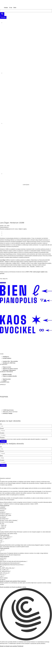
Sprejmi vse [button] (3, 581)
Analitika (2, 532)
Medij (1, 455)
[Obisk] (15, 7)
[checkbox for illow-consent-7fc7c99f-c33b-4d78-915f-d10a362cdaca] (26, 561)
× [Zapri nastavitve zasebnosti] (0, 480)
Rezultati (3, 17)
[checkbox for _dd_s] (3, 576)
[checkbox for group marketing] (0, 543)
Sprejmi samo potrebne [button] (11, 581)
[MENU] (1, 7)
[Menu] (1, 176)
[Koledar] (5, 7)
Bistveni (2, 502)
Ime (1, 424)
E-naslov (2, 433)
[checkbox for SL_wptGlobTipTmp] (10, 571)
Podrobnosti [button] (20, 646)
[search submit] (2, 14)
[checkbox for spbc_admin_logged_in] (11, 536)
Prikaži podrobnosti (4, 505)
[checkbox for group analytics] (0, 530)
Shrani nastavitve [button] (21, 581)
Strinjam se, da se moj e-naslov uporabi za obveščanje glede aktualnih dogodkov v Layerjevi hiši (24, 439)
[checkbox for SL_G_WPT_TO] (8, 569)
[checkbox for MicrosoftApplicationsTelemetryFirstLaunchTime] (23, 564)
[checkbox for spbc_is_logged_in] (9, 538)
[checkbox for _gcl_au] (4, 549)
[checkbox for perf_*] (3, 566)
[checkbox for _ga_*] (3, 541)
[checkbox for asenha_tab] (6, 558)
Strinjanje (2, 437)
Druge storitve (3, 553)
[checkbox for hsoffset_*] (5, 559)
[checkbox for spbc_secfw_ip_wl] (9, 572)
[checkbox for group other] (0, 551)
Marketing (2, 545)
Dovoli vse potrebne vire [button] (6, 587)
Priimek (2, 428)
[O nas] (10, 7)
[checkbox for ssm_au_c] (5, 574)
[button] (3, 282)
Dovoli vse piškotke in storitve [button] (19, 587)
